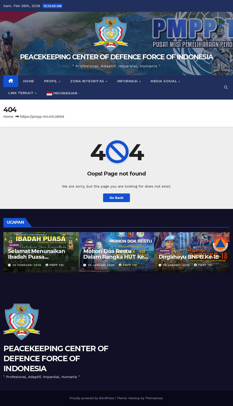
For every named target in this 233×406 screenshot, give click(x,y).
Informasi (128, 81)
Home (28, 81)
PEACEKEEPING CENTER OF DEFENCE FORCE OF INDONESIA (116, 57)
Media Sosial (164, 81)
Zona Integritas (87, 81)
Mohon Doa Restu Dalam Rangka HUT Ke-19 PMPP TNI (114, 257)
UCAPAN (14, 245)
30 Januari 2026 (102, 265)
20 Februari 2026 (27, 265)
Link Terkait (21, 93)
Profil (51, 81)
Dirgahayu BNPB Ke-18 (189, 256)
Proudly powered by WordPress (92, 398)
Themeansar (154, 398)
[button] (226, 87)
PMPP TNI (55, 265)
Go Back (116, 198)
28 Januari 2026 (177, 265)
